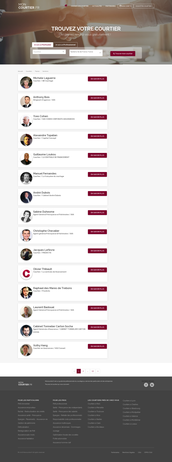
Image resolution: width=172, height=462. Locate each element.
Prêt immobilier (24, 403)
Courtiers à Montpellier (131, 412)
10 (93, 371)
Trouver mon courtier (122, 54)
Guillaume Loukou (44, 154)
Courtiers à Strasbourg (131, 408)
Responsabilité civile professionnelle (67, 419)
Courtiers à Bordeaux (96, 427)
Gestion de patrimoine (26, 423)
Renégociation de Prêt (26, 431)
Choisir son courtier (80, 6)
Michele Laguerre (44, 78)
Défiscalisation (23, 427)
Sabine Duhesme (43, 211)
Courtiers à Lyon (129, 400)
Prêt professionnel (60, 403)
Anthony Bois (41, 97)
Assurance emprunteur (26, 407)
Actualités (97, 6)
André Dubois (41, 192)
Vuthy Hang (40, 345)
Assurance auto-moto (26, 434)
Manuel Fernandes (44, 173)
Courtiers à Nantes (95, 419)
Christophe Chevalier (46, 230)
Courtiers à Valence (130, 416)
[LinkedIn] (152, 385)
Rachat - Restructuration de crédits (31, 411)
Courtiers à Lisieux (130, 424)
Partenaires (111, 6)
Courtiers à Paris (94, 403)
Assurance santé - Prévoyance (29, 415)
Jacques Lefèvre (44, 250)
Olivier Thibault (42, 269)
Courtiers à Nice (94, 415)
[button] (97, 79)
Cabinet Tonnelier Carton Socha (53, 326)
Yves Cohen (40, 116)
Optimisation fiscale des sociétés (65, 434)
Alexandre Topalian (45, 135)
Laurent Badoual (43, 307)
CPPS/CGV (148, 452)
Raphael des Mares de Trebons (52, 288)
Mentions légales (128, 452)
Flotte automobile (60, 438)
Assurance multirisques (62, 423)
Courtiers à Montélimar (131, 420)
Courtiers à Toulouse (96, 411)
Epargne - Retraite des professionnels (67, 415)
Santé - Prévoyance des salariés (65, 411)
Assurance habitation (26, 438)
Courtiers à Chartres (130, 404)
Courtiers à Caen (94, 423)
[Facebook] (144, 385)
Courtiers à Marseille (96, 407)
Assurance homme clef (62, 442)
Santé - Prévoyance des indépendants (67, 407)
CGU (139, 452)
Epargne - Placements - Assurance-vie (33, 419)
